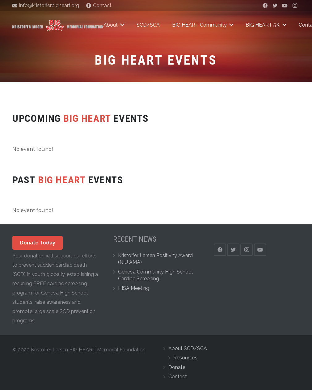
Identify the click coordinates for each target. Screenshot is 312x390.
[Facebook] (265, 6)
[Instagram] (295, 6)
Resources (185, 358)
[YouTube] (285, 6)
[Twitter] (275, 6)
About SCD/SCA (187, 348)
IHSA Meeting (133, 288)
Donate (176, 367)
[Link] (57, 25)
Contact (177, 376)
